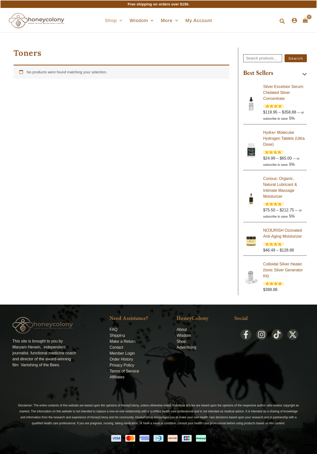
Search (295, 58)
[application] (124, 20)
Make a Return (122, 341)
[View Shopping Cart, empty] (305, 20)
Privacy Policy (121, 365)
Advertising (186, 347)
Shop (181, 341)
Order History (121, 359)
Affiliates (116, 377)
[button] (119, 20)
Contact (116, 347)
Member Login (122, 353)
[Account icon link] (294, 20)
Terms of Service (124, 371)
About (182, 329)
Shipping (117, 335)
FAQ (113, 329)
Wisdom (184, 335)
